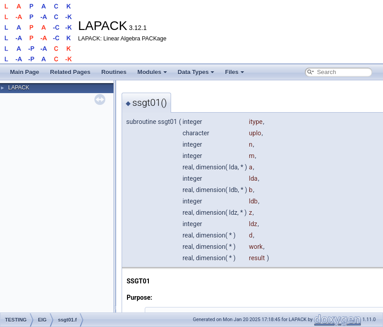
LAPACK (18, 87)
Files (234, 72)
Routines (114, 72)
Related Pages (70, 72)
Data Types (196, 72)
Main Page (24, 72)
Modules (152, 72)
